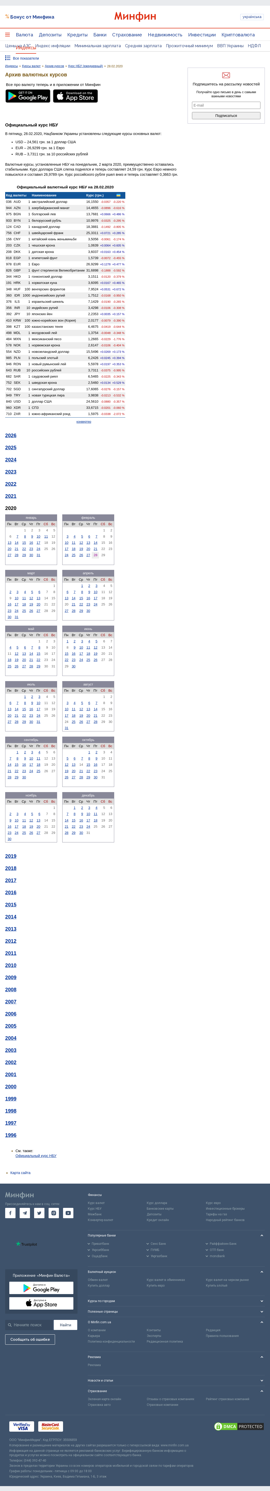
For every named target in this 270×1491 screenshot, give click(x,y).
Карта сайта (20, 1173)
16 (31, 543)
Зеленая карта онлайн (104, 1399)
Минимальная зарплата (97, 45)
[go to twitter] (39, 1213)
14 (16, 543)
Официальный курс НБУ (36, 1156)
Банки (99, 34)
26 (81, 555)
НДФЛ (254, 45)
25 (73, 555)
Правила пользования (222, 1336)
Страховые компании (162, 1405)
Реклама (94, 1365)
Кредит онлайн (158, 1220)
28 (16, 555)
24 (38, 549)
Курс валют (96, 1203)
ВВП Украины (230, 45)
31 (38, 555)
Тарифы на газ (216, 1214)
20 (9, 549)
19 (81, 549)
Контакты (154, 1330)
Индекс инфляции (52, 45)
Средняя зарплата (143, 45)
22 (24, 549)
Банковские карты (160, 1208)
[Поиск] (65, 1325)
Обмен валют (98, 1280)
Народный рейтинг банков (225, 1220)
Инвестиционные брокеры (225, 1208)
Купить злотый (216, 1285)
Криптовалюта (238, 34)
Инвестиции (202, 34)
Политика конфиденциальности (111, 1341)
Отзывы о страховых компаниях (170, 1399)
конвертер (83, 422)
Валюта (24, 34)
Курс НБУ (95, 1208)
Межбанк (95, 1214)
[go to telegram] (25, 1213)
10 (38, 536)
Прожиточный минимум (189, 45)
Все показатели (26, 58)
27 (9, 555)
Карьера (94, 1336)
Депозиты (50, 34)
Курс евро (213, 1203)
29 (24, 555)
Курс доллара (157, 1203)
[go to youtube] (68, 1213)
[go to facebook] (10, 1213)
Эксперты (154, 1336)
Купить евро (156, 1285)
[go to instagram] (54, 1213)
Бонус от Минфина (32, 17)
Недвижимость (165, 34)
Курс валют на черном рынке (227, 1280)
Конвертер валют (100, 1220)
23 (31, 549)
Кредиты (77, 34)
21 (16, 549)
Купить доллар (99, 1285)
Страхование (127, 34)
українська (252, 17)
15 (24, 543)
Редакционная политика (165, 1341)
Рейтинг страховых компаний (227, 1399)
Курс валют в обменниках (166, 1280)
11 (46, 536)
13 (9, 543)
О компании (97, 1330)
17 (38, 543)
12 (81, 543)
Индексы (26, 47)
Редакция (213, 1330)
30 (31, 555)
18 (73, 549)
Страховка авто (99, 1405)
